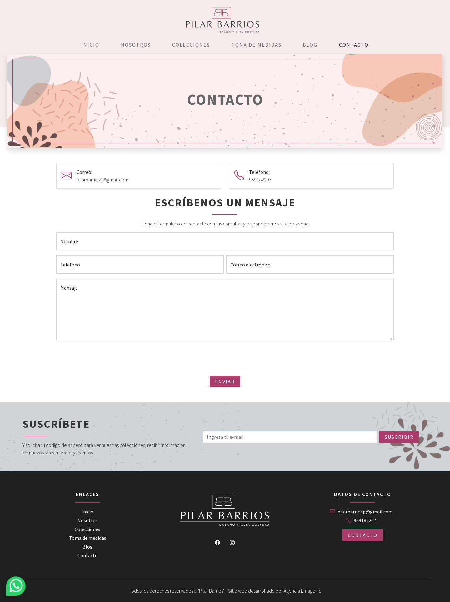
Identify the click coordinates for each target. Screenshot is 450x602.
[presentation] (225, 358)
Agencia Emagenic (302, 591)
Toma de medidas (257, 45)
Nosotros (136, 45)
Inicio (90, 45)
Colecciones (191, 45)
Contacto (354, 45)
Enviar (225, 381)
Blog (310, 45)
